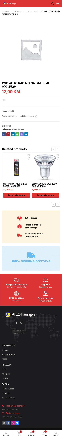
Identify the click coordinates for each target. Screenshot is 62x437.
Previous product (54, 205)
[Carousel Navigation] (56, 149)
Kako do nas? (19, 338)
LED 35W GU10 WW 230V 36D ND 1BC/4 (44, 185)
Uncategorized (31, 11)
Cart (19, 433)
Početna (5, 11)
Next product (58, 205)
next (58, 149)
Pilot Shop (17, 11)
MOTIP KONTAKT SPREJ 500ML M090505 (15, 185)
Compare (43, 433)
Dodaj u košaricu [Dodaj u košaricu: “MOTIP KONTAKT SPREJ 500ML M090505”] (16, 195)
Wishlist (31, 433)
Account (6, 433)
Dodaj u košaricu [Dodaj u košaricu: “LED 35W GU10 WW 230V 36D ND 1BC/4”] (45, 195)
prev (53, 149)
